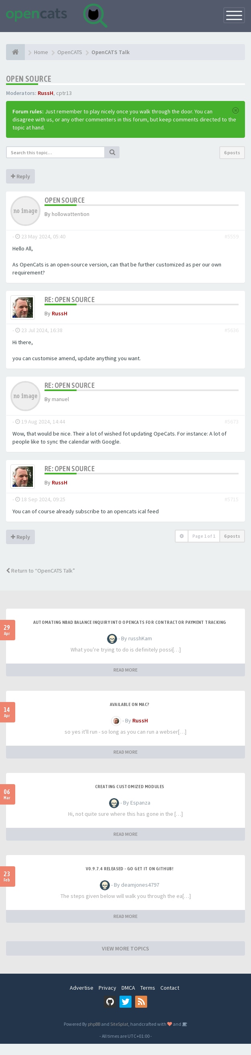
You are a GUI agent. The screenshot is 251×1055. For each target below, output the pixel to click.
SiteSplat (119, 1035)
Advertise (81, 999)
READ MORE (125, 681)
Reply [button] (20, 176)
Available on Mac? (130, 715)
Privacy (107, 999)
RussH (45, 93)
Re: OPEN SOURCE (70, 299)
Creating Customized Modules (129, 798)
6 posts (232, 152)
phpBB (94, 1035)
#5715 (232, 510)
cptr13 (64, 93)
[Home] (15, 52)
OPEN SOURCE (28, 78)
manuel (60, 404)
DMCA (128, 999)
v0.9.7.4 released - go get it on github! (129, 880)
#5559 (232, 236)
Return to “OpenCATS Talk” (40, 581)
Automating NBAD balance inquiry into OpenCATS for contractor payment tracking (129, 633)
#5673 (232, 427)
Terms (147, 999)
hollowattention (70, 214)
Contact (169, 999)
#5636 (232, 335)
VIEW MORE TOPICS (125, 959)
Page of (203, 547)
